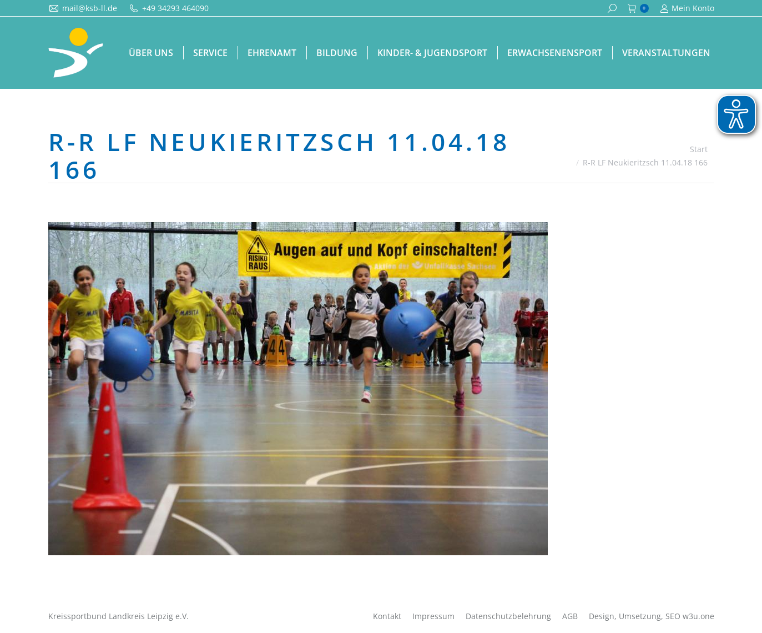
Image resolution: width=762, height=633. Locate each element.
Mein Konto (687, 8)
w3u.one (698, 616)
